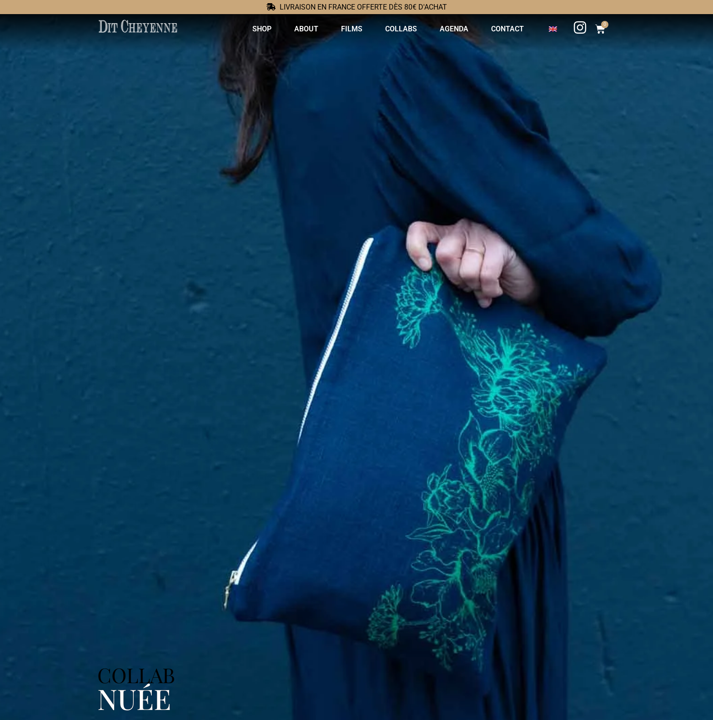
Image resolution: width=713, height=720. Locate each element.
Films (351, 29)
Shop (261, 29)
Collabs (401, 29)
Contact (507, 29)
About (306, 29)
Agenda (453, 29)
